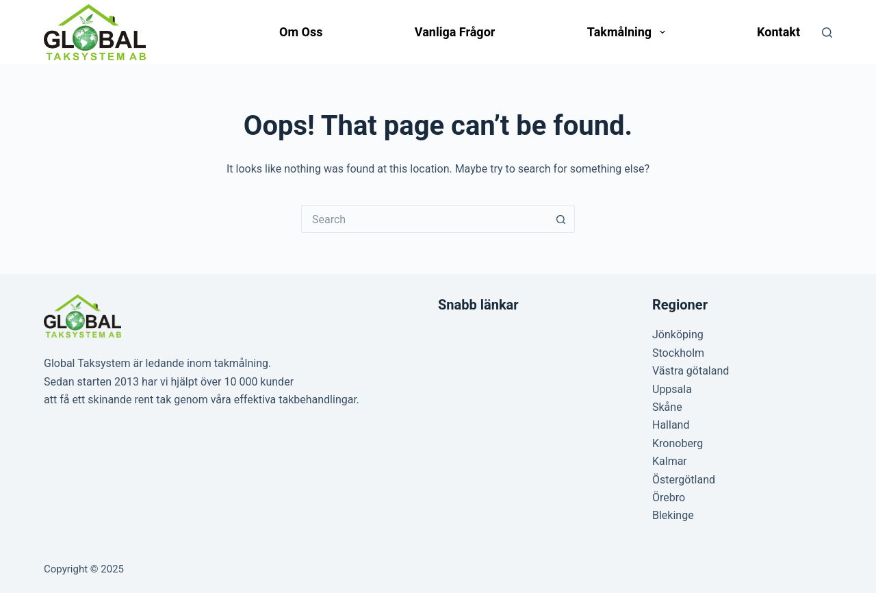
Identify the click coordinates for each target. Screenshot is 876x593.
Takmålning (629, 32)
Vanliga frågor (455, 32)
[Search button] (561, 219)
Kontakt (778, 32)
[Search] (827, 32)
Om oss (300, 32)
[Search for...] (424, 219)
